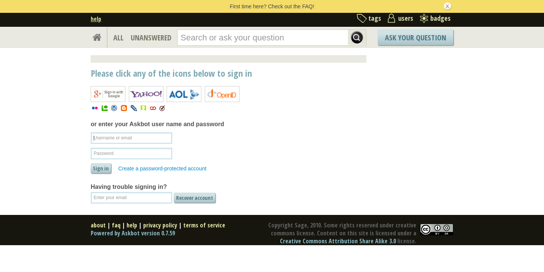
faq (116, 225)
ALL (118, 37)
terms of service (204, 225)
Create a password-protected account (162, 168)
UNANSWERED (151, 37)
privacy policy (160, 225)
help (96, 19)
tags (374, 18)
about (98, 225)
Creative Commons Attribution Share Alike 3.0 (338, 241)
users (405, 18)
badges (440, 18)
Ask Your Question (415, 37)
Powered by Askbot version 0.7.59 (133, 233)
